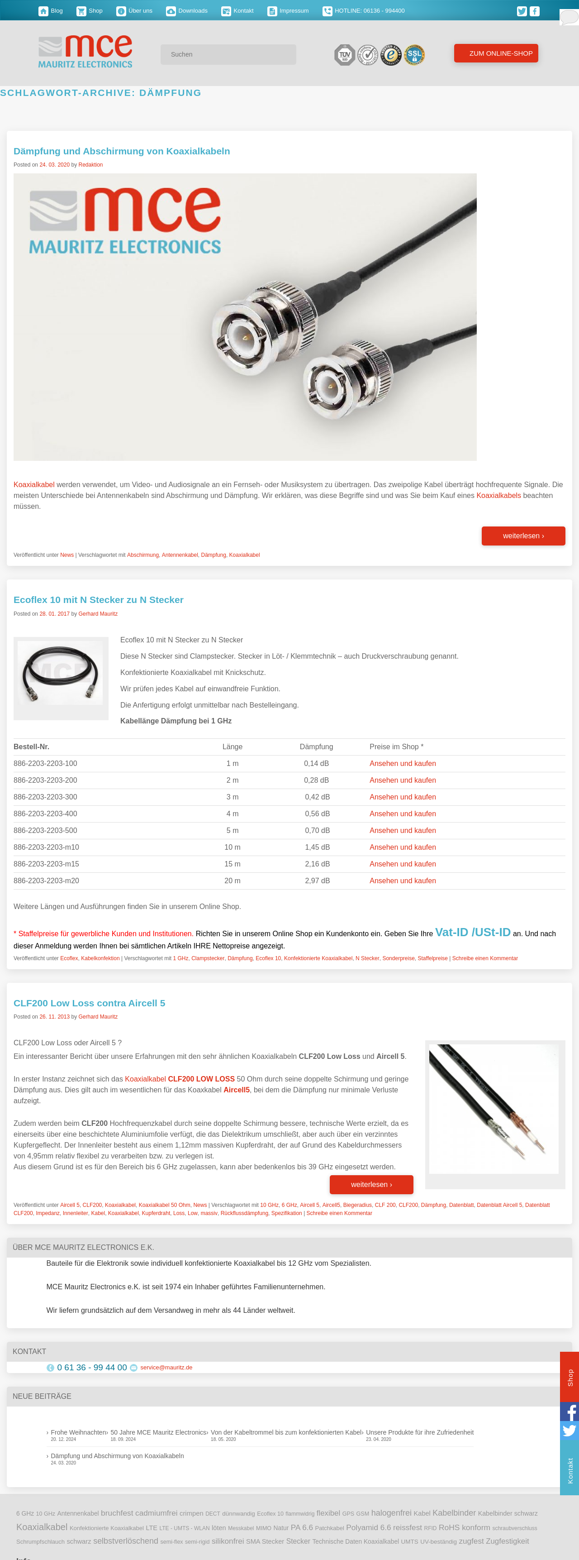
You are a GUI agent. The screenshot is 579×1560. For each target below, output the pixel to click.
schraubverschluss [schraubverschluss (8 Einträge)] (514, 1528)
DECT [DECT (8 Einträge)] (212, 1514)
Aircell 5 (70, 1205)
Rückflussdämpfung (244, 1213)
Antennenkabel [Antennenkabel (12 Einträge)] (78, 1513)
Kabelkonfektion (100, 958)
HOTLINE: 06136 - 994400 (364, 10)
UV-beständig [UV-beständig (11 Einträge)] (438, 1541)
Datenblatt (461, 1205)
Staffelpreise (433, 958)
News (67, 555)
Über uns (134, 10)
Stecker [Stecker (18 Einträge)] (298, 1541)
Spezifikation (286, 1213)
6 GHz (289, 1205)
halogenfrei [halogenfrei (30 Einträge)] (391, 1512)
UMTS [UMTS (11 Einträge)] (409, 1541)
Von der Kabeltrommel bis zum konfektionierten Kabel (286, 1432)
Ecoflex (69, 958)
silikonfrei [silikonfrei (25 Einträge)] (228, 1541)
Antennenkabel (180, 555)
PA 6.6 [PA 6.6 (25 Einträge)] (302, 1527)
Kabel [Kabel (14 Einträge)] (422, 1513)
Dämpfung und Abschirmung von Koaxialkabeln (122, 151)
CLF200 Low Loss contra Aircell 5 (89, 1003)
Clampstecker (207, 958)
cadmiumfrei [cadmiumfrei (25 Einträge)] (156, 1512)
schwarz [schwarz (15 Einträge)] (78, 1541)
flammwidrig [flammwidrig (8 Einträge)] (299, 1514)
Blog (50, 10)
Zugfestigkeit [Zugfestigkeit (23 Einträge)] (507, 1541)
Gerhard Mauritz (98, 614)
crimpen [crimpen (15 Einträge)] (192, 1513)
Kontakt (237, 10)
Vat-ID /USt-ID (473, 932)
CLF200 (92, 1205)
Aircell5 (331, 1205)
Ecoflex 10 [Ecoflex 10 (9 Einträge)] (270, 1514)
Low (193, 1213)
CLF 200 (385, 1205)
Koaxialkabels (498, 495)
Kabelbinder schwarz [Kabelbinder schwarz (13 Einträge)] (508, 1513)
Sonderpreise (398, 958)
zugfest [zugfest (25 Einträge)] (471, 1541)
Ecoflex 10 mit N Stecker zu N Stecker (99, 599)
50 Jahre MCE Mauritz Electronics (158, 1432)
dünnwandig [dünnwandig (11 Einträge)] (238, 1513)
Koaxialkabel (34, 484)
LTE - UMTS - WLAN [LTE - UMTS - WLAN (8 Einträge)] (185, 1528)
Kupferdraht (156, 1213)
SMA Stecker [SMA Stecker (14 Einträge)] (265, 1541)
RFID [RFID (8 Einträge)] (430, 1528)
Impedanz (48, 1213)
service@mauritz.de (167, 1367)
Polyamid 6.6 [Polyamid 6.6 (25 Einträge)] (368, 1527)
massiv (209, 1213)
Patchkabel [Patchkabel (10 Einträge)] (329, 1528)
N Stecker (368, 958)
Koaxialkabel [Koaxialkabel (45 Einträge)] (41, 1527)
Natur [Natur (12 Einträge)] (281, 1528)
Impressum (288, 10)
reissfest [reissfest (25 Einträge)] (407, 1527)
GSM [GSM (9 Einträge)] (363, 1514)
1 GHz (180, 958)
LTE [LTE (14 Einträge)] (151, 1527)
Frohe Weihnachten (78, 1432)
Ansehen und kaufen (403, 763)
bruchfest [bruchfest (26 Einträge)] (117, 1512)
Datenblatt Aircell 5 (499, 1205)
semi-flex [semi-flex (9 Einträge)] (171, 1542)
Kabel (98, 1213)
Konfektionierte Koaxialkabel (318, 958)
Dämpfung (213, 555)
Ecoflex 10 (268, 958)
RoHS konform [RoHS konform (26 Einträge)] (464, 1527)
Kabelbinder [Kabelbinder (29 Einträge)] (454, 1512)
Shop (89, 10)
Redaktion (90, 165)
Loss (179, 1213)
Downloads (187, 10)
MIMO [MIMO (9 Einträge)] (263, 1528)
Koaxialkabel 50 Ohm (164, 1205)
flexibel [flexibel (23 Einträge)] (328, 1513)
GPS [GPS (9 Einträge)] (348, 1514)
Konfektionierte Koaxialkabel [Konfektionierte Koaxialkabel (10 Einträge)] (107, 1528)
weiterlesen (523, 536)
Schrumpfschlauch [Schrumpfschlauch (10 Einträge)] (40, 1541)
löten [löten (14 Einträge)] (219, 1527)
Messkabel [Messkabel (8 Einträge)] (241, 1528)
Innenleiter (75, 1213)
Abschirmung (143, 555)
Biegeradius (357, 1205)
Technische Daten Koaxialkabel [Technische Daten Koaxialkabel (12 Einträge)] (355, 1541)
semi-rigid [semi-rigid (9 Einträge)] (197, 1542)
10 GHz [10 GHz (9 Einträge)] (46, 1514)
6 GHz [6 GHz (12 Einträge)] (25, 1513)
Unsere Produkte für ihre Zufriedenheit (420, 1432)
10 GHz (269, 1205)
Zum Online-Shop (500, 53)
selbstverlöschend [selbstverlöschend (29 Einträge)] (125, 1541)
